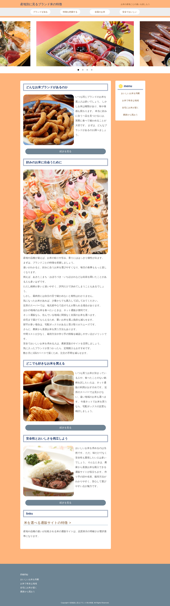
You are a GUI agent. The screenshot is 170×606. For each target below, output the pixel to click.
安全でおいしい (129, 12)
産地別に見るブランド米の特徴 (41, 4)
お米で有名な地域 (130, 100)
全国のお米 (100, 12)
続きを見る (65, 151)
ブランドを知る (40, 12)
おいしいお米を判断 (130, 93)
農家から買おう (130, 115)
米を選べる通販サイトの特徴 (46, 523)
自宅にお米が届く (130, 107)
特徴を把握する (70, 12)
